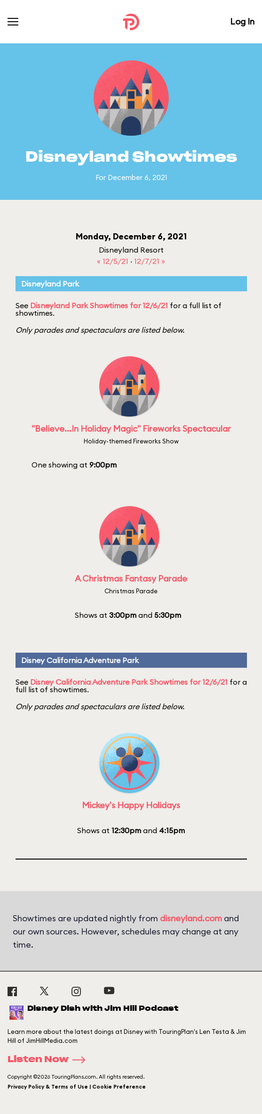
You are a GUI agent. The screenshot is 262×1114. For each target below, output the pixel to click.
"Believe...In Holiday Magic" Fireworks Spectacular (131, 428)
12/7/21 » (149, 261)
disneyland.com (191, 918)
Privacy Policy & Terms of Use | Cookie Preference (77, 1086)
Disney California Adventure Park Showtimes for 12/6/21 (129, 682)
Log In (242, 21)
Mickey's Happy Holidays (131, 805)
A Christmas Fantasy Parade (131, 578)
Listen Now (49, 1060)
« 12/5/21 (113, 261)
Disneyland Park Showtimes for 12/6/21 (99, 305)
